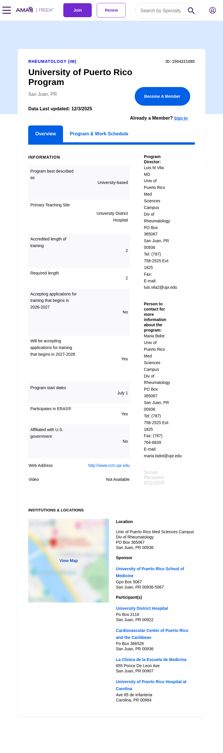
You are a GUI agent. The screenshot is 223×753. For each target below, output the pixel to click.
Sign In (181, 118)
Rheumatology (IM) (52, 61)
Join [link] (77, 10)
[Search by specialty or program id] (160, 10)
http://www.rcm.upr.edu (109, 465)
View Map (69, 560)
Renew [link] (111, 10)
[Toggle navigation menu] (6, 10)
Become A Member (162, 96)
